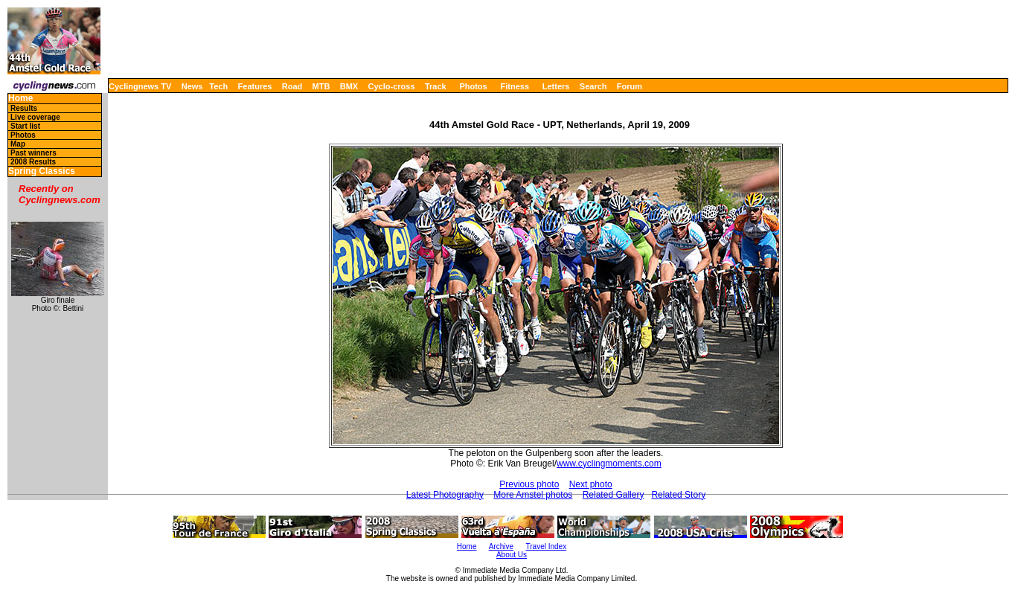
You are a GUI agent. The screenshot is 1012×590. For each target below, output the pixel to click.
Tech (218, 86)
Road (292, 86)
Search (593, 86)
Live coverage (35, 117)
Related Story (678, 495)
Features (255, 86)
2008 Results (33, 162)
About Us (511, 555)
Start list (25, 126)
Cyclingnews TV (140, 86)
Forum (629, 86)
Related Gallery (613, 495)
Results (23, 108)
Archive (501, 546)
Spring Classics (41, 171)
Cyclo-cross (391, 86)
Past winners (33, 153)
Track (435, 86)
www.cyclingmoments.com (609, 463)
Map (17, 144)
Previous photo (529, 484)
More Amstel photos (532, 495)
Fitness (514, 86)
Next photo (590, 484)
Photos (473, 86)
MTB (321, 86)
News (192, 86)
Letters (556, 86)
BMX (349, 86)
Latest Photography (445, 495)
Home (20, 98)
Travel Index (546, 546)
